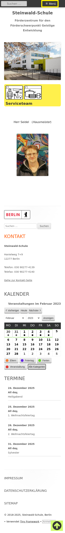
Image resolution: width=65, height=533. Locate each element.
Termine (14, 378)
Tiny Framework (29, 521)
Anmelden (49, 521)
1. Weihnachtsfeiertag (21, 415)
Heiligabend (15, 396)
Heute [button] (24, 310)
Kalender (16, 294)
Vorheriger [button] (12, 310)
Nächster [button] (35, 310)
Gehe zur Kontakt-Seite (18, 280)
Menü (52, 3)
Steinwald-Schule (32, 13)
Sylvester (13, 452)
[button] (11, 360)
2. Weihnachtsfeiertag (21, 434)
